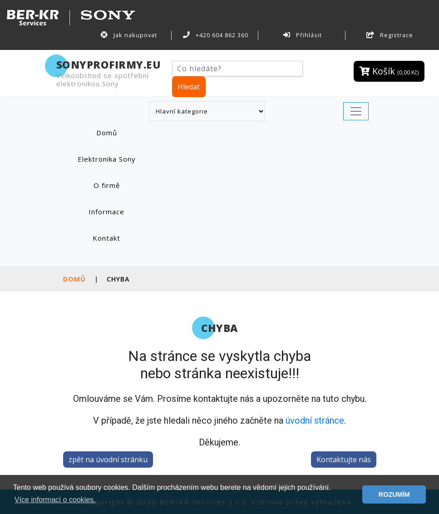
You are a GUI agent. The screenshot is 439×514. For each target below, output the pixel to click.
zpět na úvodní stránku (108, 460)
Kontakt (106, 237)
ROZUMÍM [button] (394, 494)
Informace (106, 211)
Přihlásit (302, 35)
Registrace (389, 35)
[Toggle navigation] (356, 111)
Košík (389, 71)
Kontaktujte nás (343, 460)
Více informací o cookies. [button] (55, 500)
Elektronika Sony (107, 158)
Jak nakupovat (129, 35)
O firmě (107, 185)
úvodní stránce (315, 420)
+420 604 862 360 (215, 35)
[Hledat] (237, 68)
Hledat (189, 87)
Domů (116, 132)
